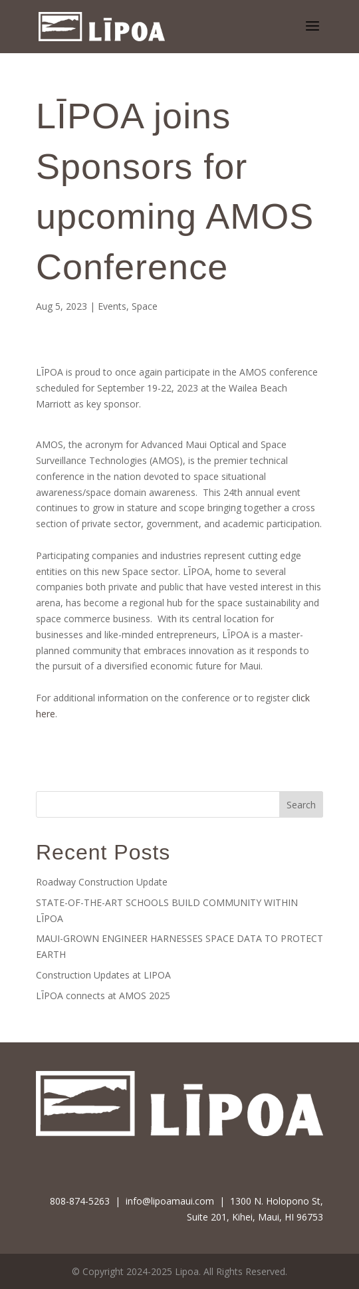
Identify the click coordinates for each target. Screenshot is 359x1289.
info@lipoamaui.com (170, 1201)
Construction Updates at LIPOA (103, 975)
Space (145, 306)
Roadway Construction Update (102, 882)
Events (112, 306)
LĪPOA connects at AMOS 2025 (103, 995)
